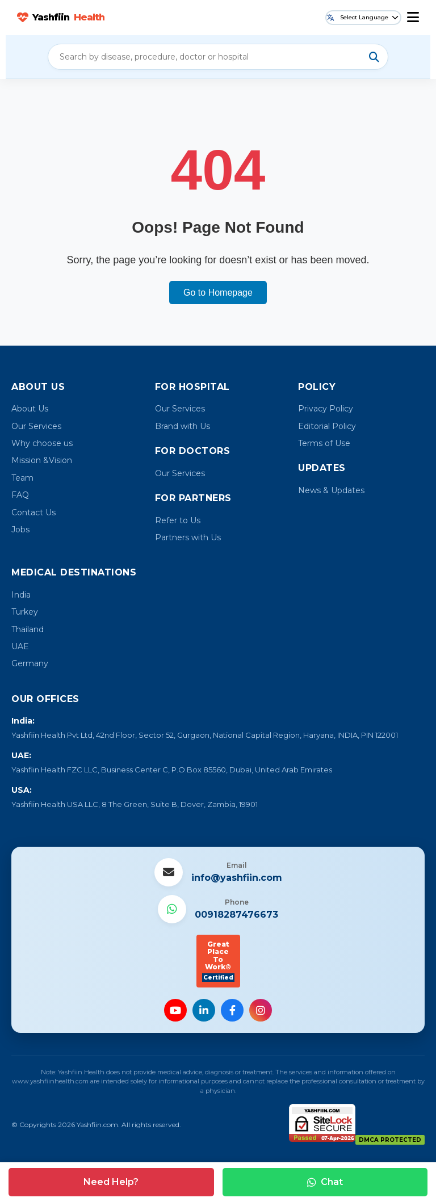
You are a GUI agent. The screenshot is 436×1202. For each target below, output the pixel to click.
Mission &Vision (41, 460)
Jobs (20, 529)
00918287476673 (236, 914)
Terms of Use (324, 443)
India (21, 595)
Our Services (36, 426)
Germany (29, 663)
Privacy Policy (325, 409)
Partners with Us (188, 537)
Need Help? (111, 1181)
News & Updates (331, 490)
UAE (20, 646)
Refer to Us (177, 520)
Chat (325, 1181)
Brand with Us (182, 426)
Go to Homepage (218, 292)
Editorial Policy (327, 426)
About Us (29, 409)
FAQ (20, 495)
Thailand (27, 629)
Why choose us (42, 443)
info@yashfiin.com (236, 877)
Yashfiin (60, 17)
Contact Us (33, 512)
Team (22, 478)
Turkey (24, 612)
